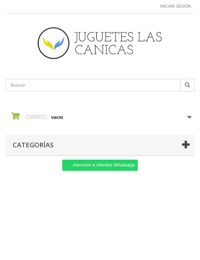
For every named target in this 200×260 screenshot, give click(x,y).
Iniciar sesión (175, 6)
